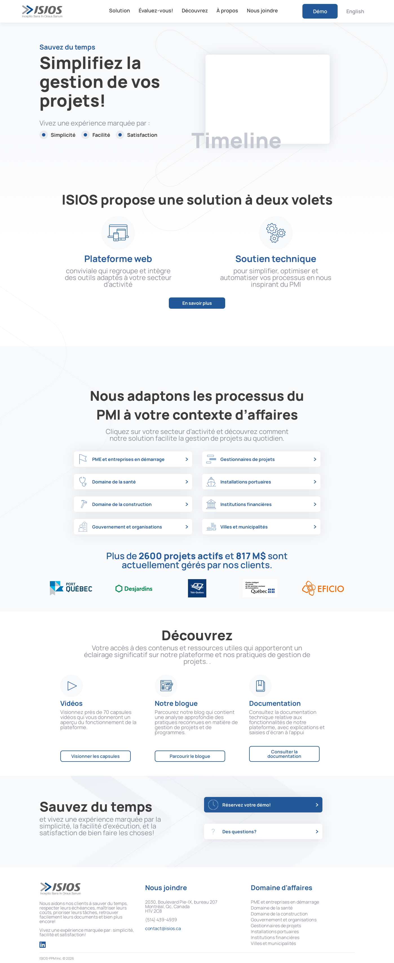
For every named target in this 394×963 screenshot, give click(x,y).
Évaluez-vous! (156, 10)
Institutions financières (275, 937)
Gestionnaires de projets (276, 925)
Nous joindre (262, 10)
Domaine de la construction (279, 914)
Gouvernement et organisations (283, 919)
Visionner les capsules (95, 756)
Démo (320, 11)
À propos (227, 10)
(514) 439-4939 (161, 920)
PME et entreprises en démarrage (285, 902)
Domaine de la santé (272, 908)
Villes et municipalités (273, 943)
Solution (119, 10)
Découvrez (195, 10)
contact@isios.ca (163, 928)
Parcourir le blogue (190, 756)
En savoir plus (197, 303)
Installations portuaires (275, 931)
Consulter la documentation (284, 753)
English (355, 11)
